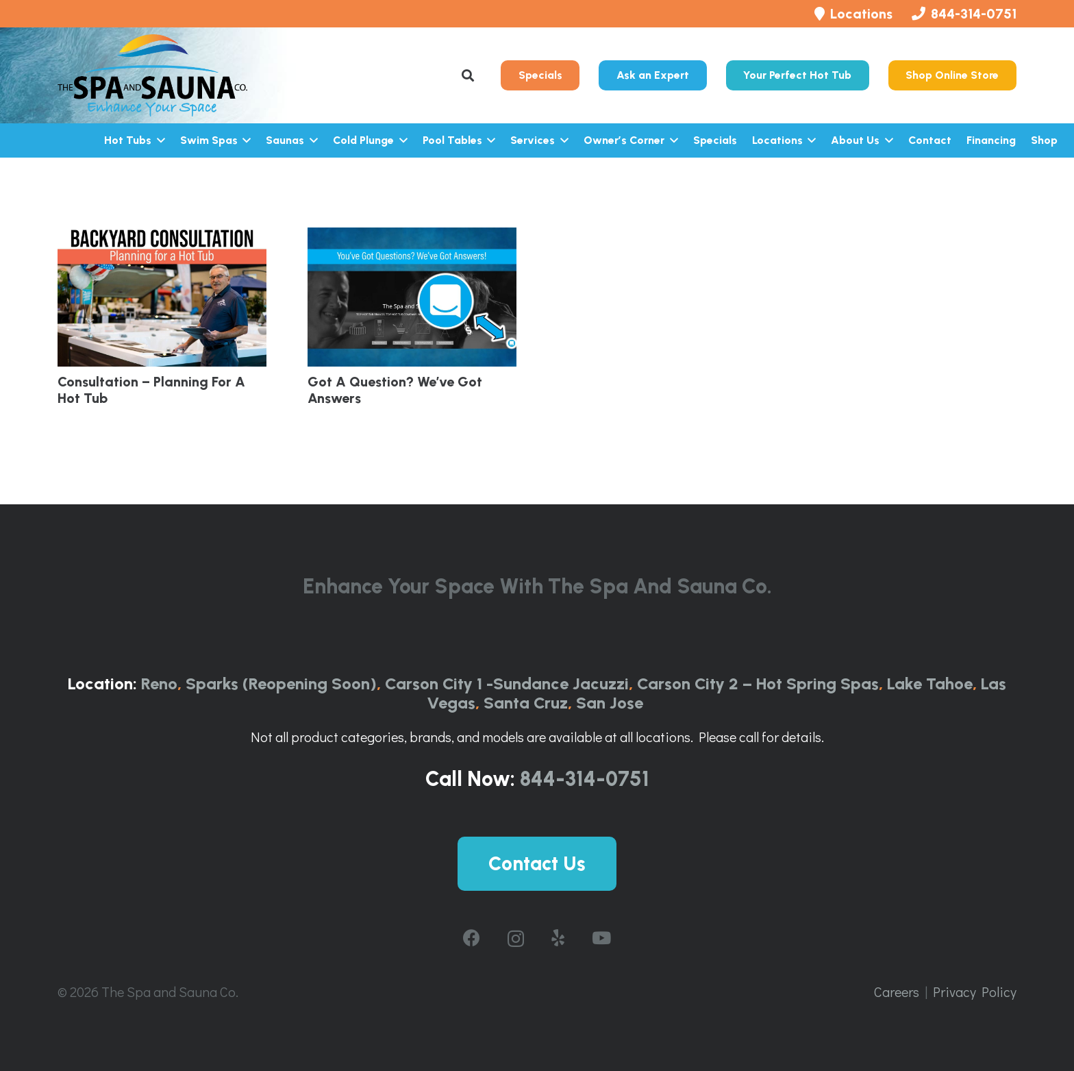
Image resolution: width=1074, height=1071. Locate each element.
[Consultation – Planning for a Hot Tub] (162, 297)
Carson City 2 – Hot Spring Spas (758, 683)
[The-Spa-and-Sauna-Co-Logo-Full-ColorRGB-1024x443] (152, 75)
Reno (159, 683)
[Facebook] (471, 937)
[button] (468, 75)
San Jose (609, 703)
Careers (896, 991)
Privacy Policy (974, 991)
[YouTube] (601, 937)
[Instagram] (516, 938)
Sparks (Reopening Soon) (281, 683)
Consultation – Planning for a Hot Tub (151, 389)
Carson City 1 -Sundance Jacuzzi (507, 683)
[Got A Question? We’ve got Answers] (412, 297)
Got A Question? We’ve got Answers (395, 389)
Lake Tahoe (930, 683)
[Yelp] (557, 937)
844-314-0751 (584, 778)
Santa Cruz (526, 703)
